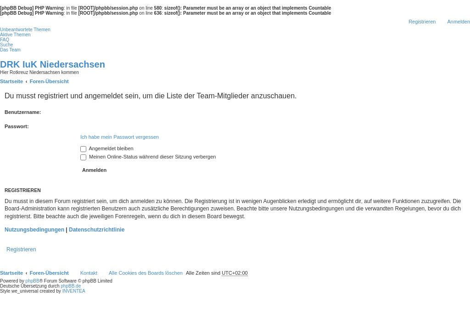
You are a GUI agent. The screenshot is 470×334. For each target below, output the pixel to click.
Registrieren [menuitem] (422, 21)
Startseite (11, 273)
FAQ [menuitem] (4, 39)
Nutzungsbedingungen (34, 229)
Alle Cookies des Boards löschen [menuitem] (146, 273)
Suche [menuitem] (6, 44)
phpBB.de (71, 286)
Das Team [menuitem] (10, 49)
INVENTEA (73, 291)
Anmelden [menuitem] (458, 21)
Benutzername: (23, 112)
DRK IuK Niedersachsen (52, 64)
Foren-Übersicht (49, 273)
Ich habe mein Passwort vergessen (119, 137)
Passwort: (17, 126)
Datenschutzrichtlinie (96, 229)
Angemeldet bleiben (107, 148)
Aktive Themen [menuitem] (15, 34)
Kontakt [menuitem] (88, 273)
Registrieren (21, 249)
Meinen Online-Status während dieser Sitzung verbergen (148, 156)
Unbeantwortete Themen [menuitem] (25, 29)
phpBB (32, 280)
